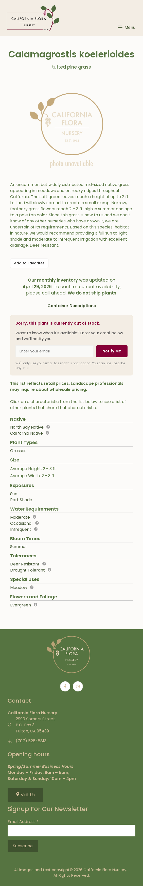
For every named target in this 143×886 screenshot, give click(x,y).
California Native (26, 433)
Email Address (23, 822)
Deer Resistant (25, 564)
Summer (18, 547)
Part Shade (21, 500)
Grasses (18, 451)
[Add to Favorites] (29, 263)
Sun (13, 494)
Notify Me (111, 351)
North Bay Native (27, 427)
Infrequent (20, 529)
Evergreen (20, 605)
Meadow (18, 587)
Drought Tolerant (27, 570)
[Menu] (126, 27)
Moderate (20, 517)
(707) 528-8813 (31, 741)
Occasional (21, 523)
